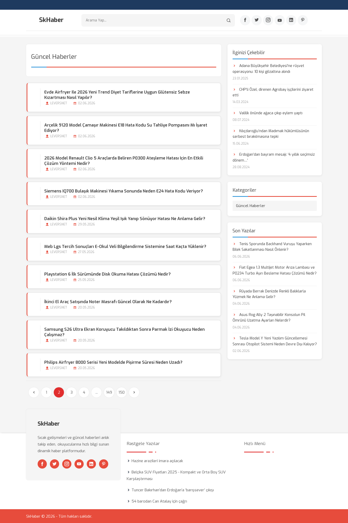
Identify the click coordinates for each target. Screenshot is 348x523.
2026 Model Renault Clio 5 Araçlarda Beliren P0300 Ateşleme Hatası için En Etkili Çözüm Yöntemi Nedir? (123, 160)
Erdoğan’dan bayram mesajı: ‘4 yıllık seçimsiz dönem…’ (274, 157)
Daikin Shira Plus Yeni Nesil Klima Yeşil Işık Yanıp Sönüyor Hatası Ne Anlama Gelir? (124, 218)
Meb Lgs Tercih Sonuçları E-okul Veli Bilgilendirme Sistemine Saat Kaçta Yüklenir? (125, 245)
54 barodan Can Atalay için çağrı (159, 500)
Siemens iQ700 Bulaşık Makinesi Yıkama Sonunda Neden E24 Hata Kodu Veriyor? (123, 190)
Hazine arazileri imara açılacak (157, 460)
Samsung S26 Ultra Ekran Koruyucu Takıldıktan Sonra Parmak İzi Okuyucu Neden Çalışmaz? (124, 331)
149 (109, 391)
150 (121, 391)
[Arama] (228, 20)
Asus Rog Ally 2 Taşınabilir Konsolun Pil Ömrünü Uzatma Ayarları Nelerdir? (269, 317)
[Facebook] (245, 21)
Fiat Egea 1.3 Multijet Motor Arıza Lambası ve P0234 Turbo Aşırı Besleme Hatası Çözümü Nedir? (275, 270)
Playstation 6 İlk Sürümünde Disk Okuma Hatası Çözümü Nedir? (107, 273)
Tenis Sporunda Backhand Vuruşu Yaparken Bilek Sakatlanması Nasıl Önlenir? (272, 246)
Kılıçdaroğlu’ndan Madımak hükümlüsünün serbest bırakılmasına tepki (271, 133)
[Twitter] (257, 21)
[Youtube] (280, 21)
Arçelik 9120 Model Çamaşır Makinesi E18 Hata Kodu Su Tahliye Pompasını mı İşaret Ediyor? (125, 127)
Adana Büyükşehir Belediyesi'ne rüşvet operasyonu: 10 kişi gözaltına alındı (268, 68)
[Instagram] (268, 21)
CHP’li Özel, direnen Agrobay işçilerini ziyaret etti (273, 91)
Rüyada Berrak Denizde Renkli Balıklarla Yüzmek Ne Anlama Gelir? (269, 293)
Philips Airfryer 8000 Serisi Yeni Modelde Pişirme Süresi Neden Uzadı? (113, 362)
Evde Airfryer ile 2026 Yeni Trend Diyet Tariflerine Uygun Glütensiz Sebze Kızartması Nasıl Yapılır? (128, 94)
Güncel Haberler (250, 205)
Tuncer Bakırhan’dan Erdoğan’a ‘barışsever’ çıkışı (173, 489)
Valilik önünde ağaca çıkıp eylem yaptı (267, 112)
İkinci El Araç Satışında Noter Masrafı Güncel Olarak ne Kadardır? (107, 301)
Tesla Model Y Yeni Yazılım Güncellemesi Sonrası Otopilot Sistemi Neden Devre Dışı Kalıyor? (275, 340)
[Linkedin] (291, 21)
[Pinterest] (303, 21)
